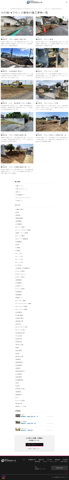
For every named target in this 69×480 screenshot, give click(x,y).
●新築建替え (20, 362)
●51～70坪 (19, 262)
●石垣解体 (19, 312)
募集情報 (57, 459)
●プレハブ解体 (20, 236)
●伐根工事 (19, 342)
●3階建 (18, 250)
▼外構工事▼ (20, 318)
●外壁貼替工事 (20, 333)
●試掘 (17, 353)
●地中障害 (19, 350)
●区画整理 (19, 365)
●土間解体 (19, 283)
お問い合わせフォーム (34, 444)
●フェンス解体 (20, 289)
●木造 (17, 212)
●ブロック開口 (20, 277)
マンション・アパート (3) (24, 198)
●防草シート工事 (21, 406)
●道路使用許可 (20, 371)
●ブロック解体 (20, 271)
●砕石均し (19, 324)
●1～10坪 (19, 253)
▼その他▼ (19, 336)
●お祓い (18, 386)
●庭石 (17, 347)
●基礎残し (19, 392)
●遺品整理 (19, 377)
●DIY (17, 397)
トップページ (4, 8)
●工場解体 (19, 224)
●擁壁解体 (19, 280)
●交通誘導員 (20, 380)
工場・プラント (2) (22, 189)
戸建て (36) (19, 186)
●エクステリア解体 (22, 306)
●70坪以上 (19, 265)
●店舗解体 (19, 242)
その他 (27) (19, 200)
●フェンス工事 (20, 330)
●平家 (17, 244)
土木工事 (49, 459)
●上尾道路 (19, 374)
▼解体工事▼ (20, 209)
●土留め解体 (20, 315)
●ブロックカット (21, 274)
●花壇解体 (19, 292)
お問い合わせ (64, 461)
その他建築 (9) (20, 195)
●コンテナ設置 (20, 400)
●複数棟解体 (20, 218)
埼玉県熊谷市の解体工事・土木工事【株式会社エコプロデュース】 (27, 8)
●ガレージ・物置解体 (22, 239)
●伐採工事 (19, 339)
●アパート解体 (20, 227)
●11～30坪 (19, 256)
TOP (24, 459)
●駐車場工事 (20, 321)
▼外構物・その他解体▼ (23, 268)
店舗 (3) (18, 192)
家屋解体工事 (32, 459)
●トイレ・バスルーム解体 (24, 230)
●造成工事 (19, 403)
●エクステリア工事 (22, 327)
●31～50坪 (19, 259)
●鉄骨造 (18, 215)
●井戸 (17, 383)
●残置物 (18, 359)
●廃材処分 (19, 394)
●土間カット (20, 286)
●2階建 (18, 247)
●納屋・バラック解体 (22, 233)
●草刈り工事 (20, 344)
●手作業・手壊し (21, 389)
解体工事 (41, 459)
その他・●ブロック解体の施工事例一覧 (56, 8)
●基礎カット (20, 297)
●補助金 (18, 368)
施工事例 (37, 461)
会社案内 (65, 459)
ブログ (45, 461)
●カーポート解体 (21, 300)
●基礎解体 (19, 294)
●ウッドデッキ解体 (22, 309)
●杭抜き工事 (20, 356)
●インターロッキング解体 (24, 303)
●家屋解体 (19, 221)
